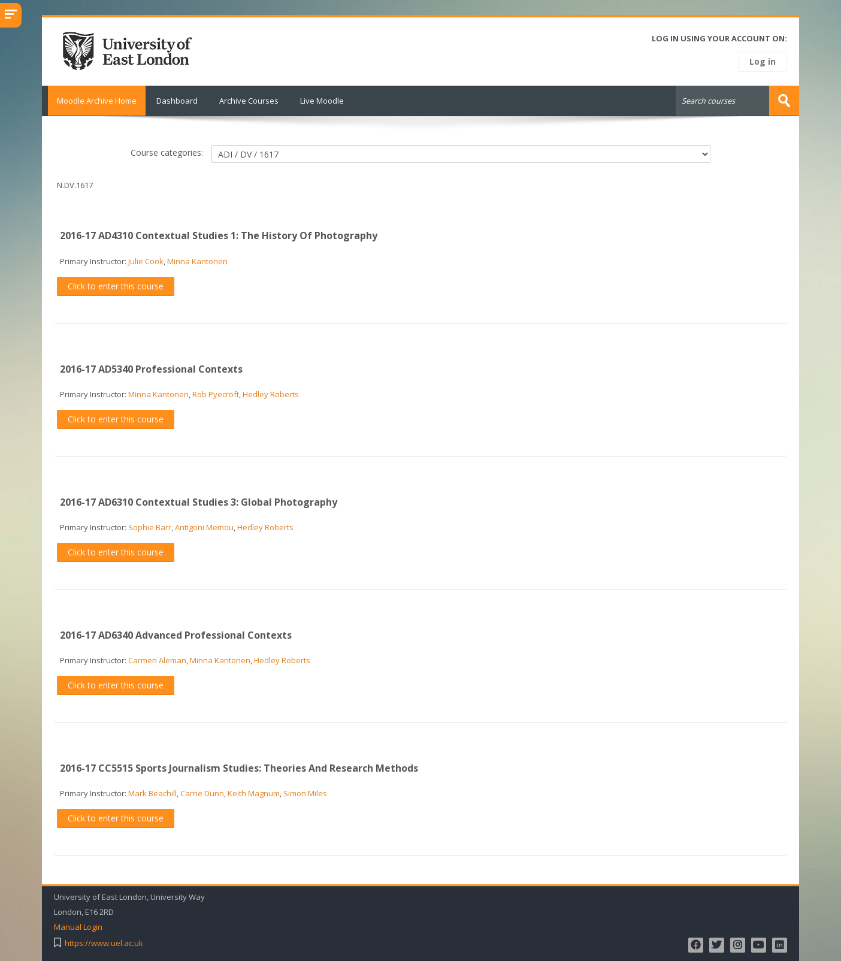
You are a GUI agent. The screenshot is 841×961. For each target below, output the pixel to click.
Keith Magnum (254, 792)
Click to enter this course (116, 285)
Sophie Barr (149, 526)
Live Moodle (322, 100)
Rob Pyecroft (215, 393)
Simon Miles (305, 792)
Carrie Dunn (202, 792)
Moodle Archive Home (94, 100)
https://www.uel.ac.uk (104, 942)
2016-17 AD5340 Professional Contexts (151, 368)
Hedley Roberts (271, 393)
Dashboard (177, 100)
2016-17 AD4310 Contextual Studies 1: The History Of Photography (218, 235)
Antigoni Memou (204, 526)
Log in (762, 61)
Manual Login (78, 926)
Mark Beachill (152, 792)
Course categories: (167, 152)
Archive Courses (249, 100)
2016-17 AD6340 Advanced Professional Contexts (176, 634)
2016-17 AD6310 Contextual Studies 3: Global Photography (198, 501)
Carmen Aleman (157, 659)
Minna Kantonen (197, 260)
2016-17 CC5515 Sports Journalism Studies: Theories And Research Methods (239, 767)
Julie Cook (146, 260)
